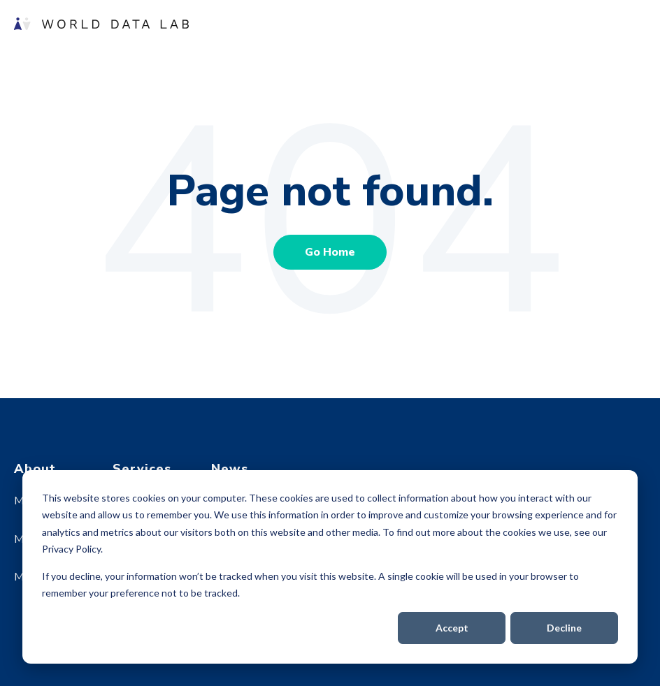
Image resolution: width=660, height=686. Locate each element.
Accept (452, 628)
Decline (564, 628)
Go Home (330, 252)
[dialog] (330, 567)
